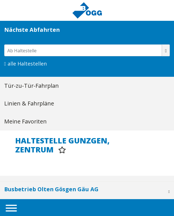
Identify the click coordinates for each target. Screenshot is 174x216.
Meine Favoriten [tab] (25, 121)
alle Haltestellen (25, 63)
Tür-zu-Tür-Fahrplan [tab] (31, 85)
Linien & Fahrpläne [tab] (29, 103)
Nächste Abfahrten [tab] (32, 29)
